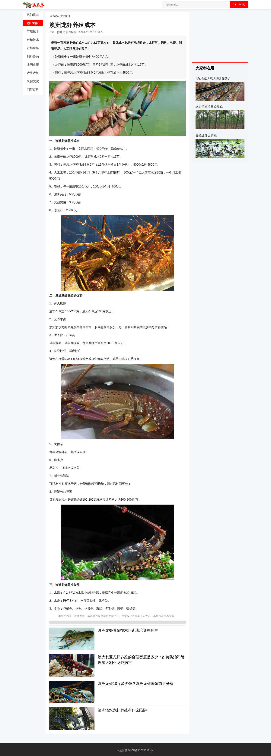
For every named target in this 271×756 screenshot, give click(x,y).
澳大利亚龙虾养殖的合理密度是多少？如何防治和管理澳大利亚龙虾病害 (141, 660)
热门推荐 (33, 14)
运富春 (54, 16)
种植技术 (33, 39)
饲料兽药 (33, 56)
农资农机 (33, 73)
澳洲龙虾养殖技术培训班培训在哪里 (128, 630)
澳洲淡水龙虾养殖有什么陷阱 (122, 710)
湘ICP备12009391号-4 (141, 750)
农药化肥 (33, 64)
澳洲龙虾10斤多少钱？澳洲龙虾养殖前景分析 (136, 683)
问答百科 (33, 89)
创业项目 (33, 23)
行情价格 (33, 48)
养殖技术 (33, 31)
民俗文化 (33, 81)
